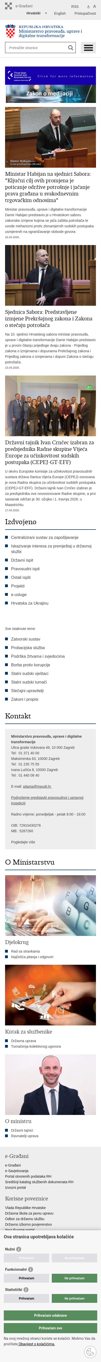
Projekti (17, 586)
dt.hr (47, 786)
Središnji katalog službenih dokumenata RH (39, 1182)
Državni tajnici (22, 1130)
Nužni (10, 1249)
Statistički (13, 1289)
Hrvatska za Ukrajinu (29, 603)
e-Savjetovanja (17, 1171)
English (60, 13)
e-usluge (19, 594)
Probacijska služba (28, 648)
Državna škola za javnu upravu (29, 1213)
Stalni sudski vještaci (30, 673)
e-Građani (13, 1165)
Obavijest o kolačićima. (36, 1344)
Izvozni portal (15, 1187)
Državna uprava (23, 1041)
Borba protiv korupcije (30, 665)
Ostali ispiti (21, 577)
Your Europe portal (19, 1230)
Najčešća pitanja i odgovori (32, 957)
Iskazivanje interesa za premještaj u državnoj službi (51, 549)
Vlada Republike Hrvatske (25, 1208)
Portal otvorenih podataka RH (28, 1176)
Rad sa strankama (25, 951)
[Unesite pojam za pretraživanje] (27, 47)
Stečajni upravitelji (27, 691)
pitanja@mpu (33, 786)
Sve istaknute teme (20, 629)
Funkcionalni (16, 1269)
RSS (75, 7)
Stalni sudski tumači (29, 682)
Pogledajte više (23, 842)
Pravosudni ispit (25, 569)
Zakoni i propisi (24, 699)
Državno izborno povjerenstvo (28, 1224)
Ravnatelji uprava (24, 1136)
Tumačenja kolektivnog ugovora (36, 1046)
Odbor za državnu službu (24, 1219)
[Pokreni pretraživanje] (70, 47)
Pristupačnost (85, 13)
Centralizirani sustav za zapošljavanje (45, 537)
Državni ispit (22, 560)
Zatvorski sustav (25, 639)
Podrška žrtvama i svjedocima (38, 656)
